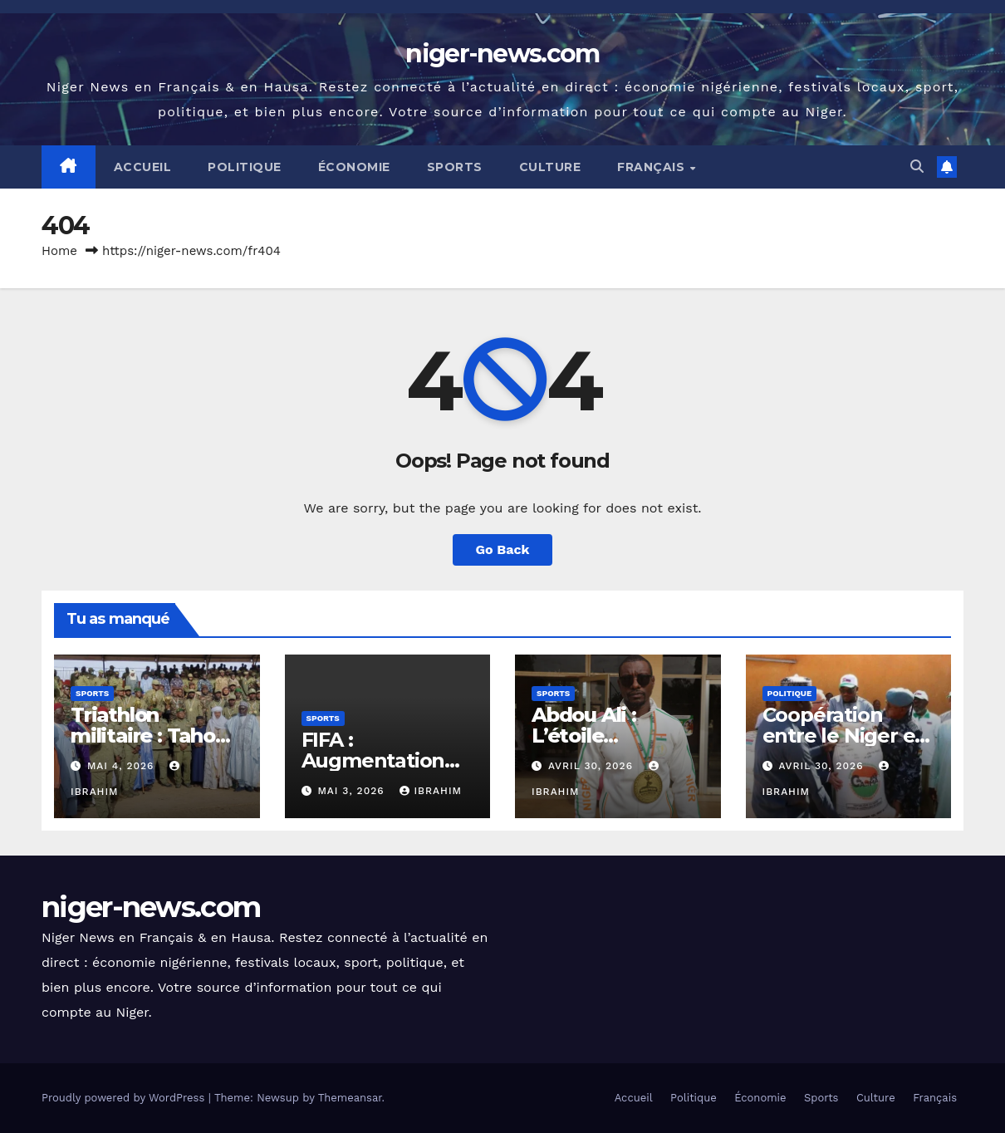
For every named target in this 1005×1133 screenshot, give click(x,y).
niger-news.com (502, 53)
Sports (455, 166)
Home (59, 250)
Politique (245, 166)
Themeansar (350, 1097)
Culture (550, 166)
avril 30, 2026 (592, 766)
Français (653, 166)
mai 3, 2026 (352, 791)
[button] (917, 166)
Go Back (503, 549)
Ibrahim (431, 791)
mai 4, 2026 (122, 766)
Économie (354, 166)
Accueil (143, 166)
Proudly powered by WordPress (125, 1097)
